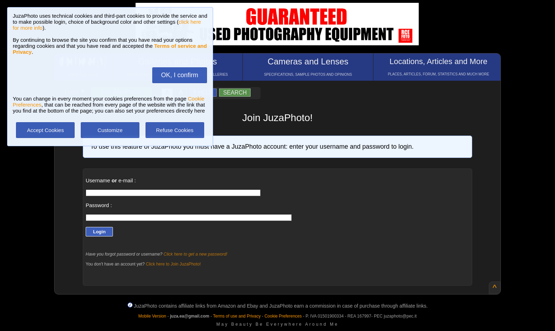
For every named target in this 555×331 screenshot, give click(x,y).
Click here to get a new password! (195, 254)
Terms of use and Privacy (237, 316)
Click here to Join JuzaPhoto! (173, 264)
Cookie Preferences (283, 316)
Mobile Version (152, 316)
